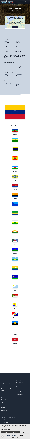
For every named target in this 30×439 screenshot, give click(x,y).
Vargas (15, 308)
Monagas (15, 262)
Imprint (17, 388)
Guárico (15, 226)
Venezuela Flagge (4, 419)
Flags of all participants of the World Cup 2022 (22, 381)
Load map (15, 27)
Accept (15, 432)
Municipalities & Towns (5, 404)
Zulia (15, 326)
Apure (15, 152)
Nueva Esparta (15, 271)
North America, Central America (6, 389)
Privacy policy (19, 391)
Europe (2, 386)
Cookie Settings (19, 394)
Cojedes (15, 198)
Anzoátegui (15, 143)
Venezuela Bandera (5, 422)
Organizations (4, 407)
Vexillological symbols (20, 378)
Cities (2, 402)
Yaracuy (15, 317)
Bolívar (15, 180)
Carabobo (15, 189)
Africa (2, 378)
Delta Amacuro (15, 207)
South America (4, 392)
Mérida (15, 244)
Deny (6, 432)
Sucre (15, 290)
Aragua (15, 162)
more (24, 432)
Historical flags (4, 410)
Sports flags (3, 412)
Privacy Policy (16, 437)
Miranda (15, 253)
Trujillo (15, 299)
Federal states (4, 399)
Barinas (15, 171)
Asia (2, 380)
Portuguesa (15, 281)
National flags (4, 375)
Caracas (15, 343)
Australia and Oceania (5, 383)
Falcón (15, 217)
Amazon (15, 134)
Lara (15, 235)
